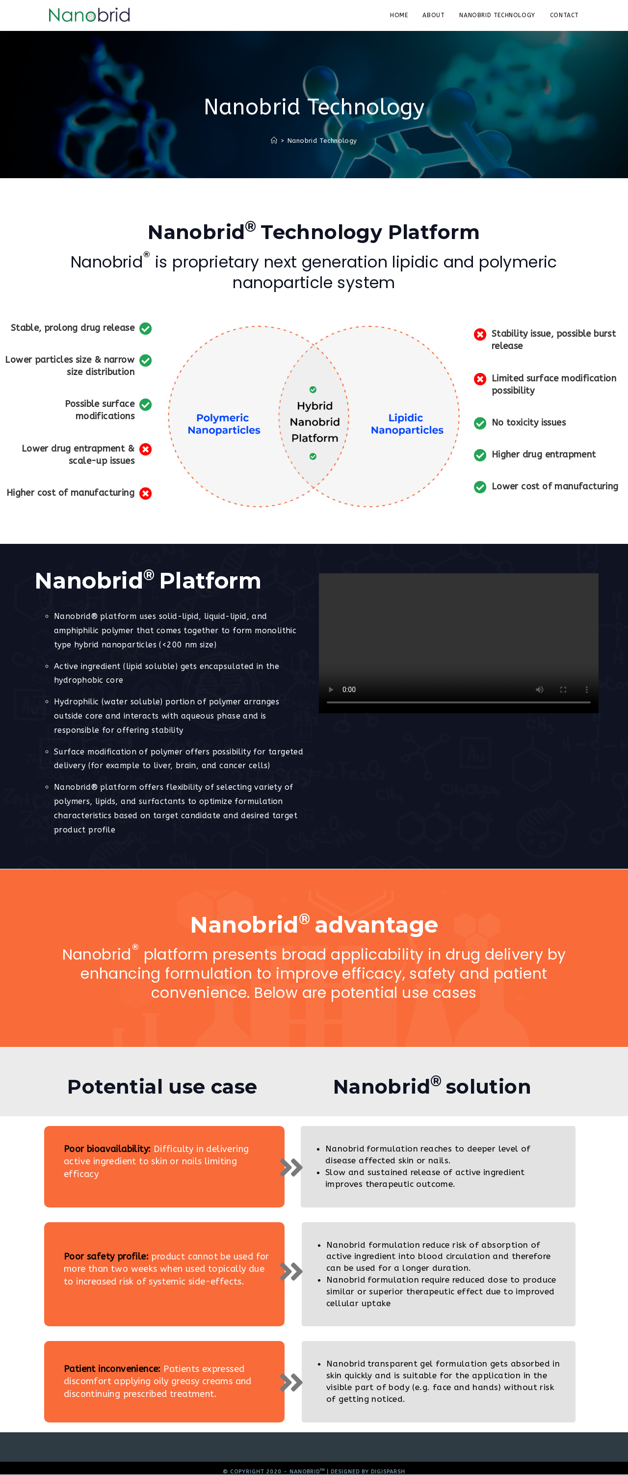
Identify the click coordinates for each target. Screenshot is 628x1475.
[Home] (274, 140)
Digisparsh (388, 1472)
